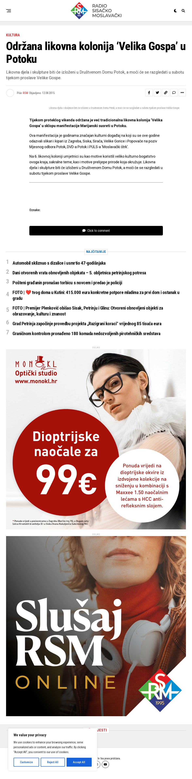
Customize (26, 762)
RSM (25, 93)
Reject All (52, 762)
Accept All (79, 762)
